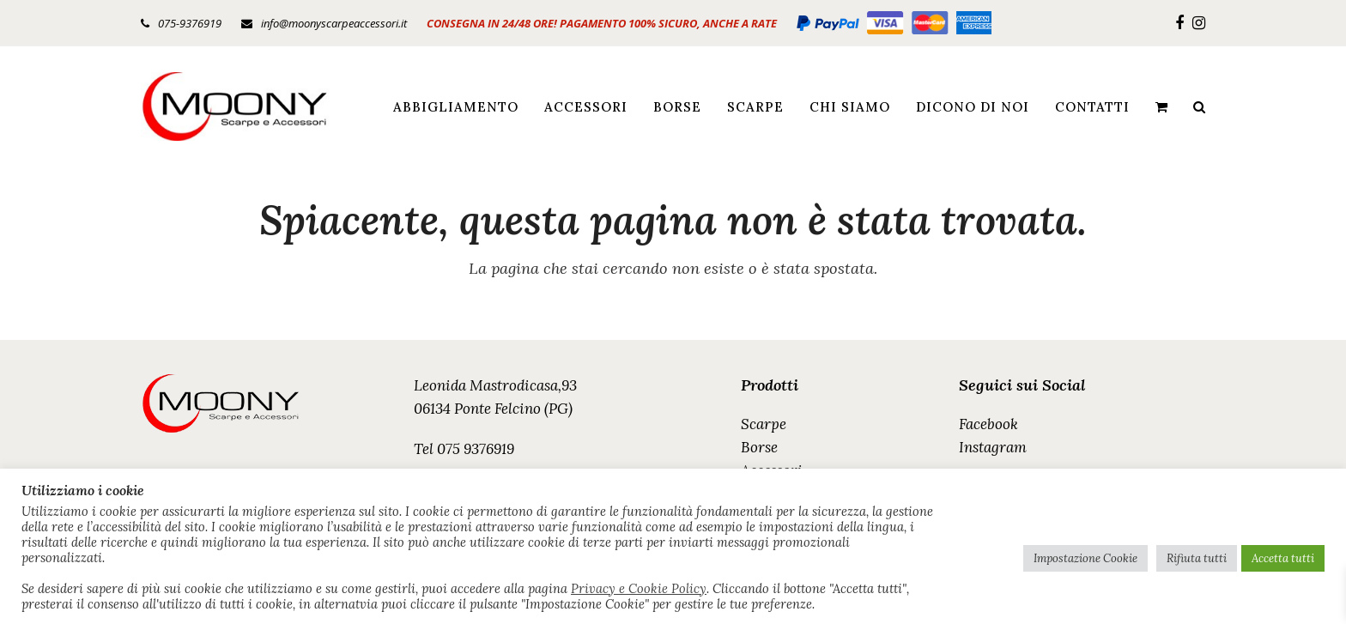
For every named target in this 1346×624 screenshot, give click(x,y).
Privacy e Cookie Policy (638, 589)
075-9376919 (189, 23)
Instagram (993, 447)
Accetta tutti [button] (1283, 558)
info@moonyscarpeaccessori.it (334, 23)
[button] (1161, 106)
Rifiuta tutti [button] (1197, 558)
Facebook (988, 424)
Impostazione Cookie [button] (1085, 558)
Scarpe (763, 424)
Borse (759, 447)
